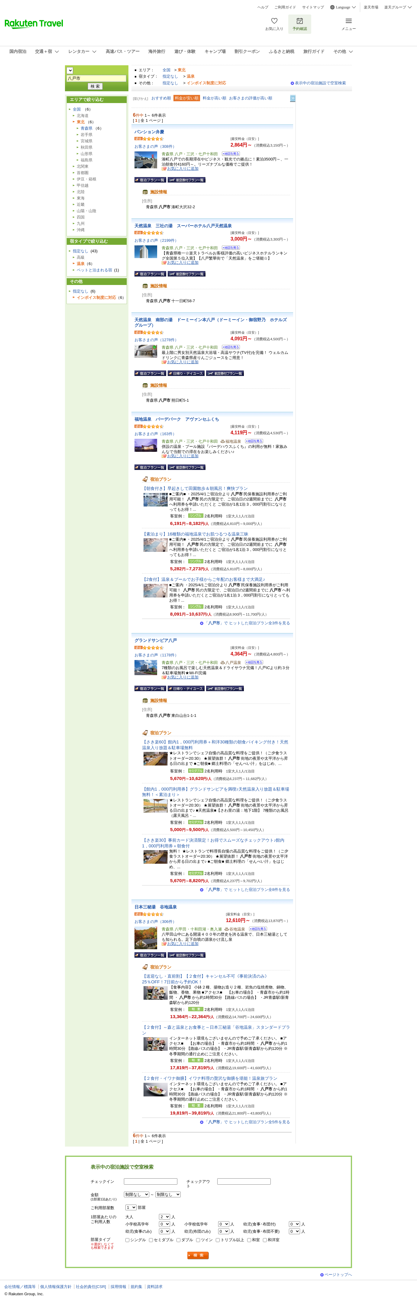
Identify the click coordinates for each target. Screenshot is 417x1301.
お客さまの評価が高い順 (250, 98)
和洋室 (274, 1240)
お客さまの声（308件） (155, 146)
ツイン (207, 1240)
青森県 (86, 128)
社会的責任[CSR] (91, 1286)
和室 (256, 1240)
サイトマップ (313, 7)
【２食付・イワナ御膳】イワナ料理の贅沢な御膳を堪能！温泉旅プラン (209, 1078)
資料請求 (155, 1286)
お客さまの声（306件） (155, 921)
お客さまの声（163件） (155, 434)
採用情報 (118, 1286)
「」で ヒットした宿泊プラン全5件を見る (247, 1122)
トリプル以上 (232, 1240)
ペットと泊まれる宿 (94, 270)
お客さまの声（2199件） (156, 240)
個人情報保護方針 (56, 1286)
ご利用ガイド (285, 7)
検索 (198, 1255)
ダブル (187, 1240)
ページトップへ (338, 1274)
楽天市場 (371, 7)
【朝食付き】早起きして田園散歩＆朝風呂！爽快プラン (195, 488)
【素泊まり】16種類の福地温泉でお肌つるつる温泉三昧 (195, 534)
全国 (166, 70)
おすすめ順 (161, 98)
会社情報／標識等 (20, 1286)
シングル (138, 1240)
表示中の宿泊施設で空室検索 (320, 83)
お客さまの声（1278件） (156, 340)
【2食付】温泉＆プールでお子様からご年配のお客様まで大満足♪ (203, 579)
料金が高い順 (214, 98)
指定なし (170, 76)
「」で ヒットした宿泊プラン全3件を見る (247, 623)
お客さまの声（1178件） (156, 655)
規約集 (136, 1286)
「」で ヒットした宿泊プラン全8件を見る (247, 889)
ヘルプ (262, 7)
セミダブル (163, 1240)
